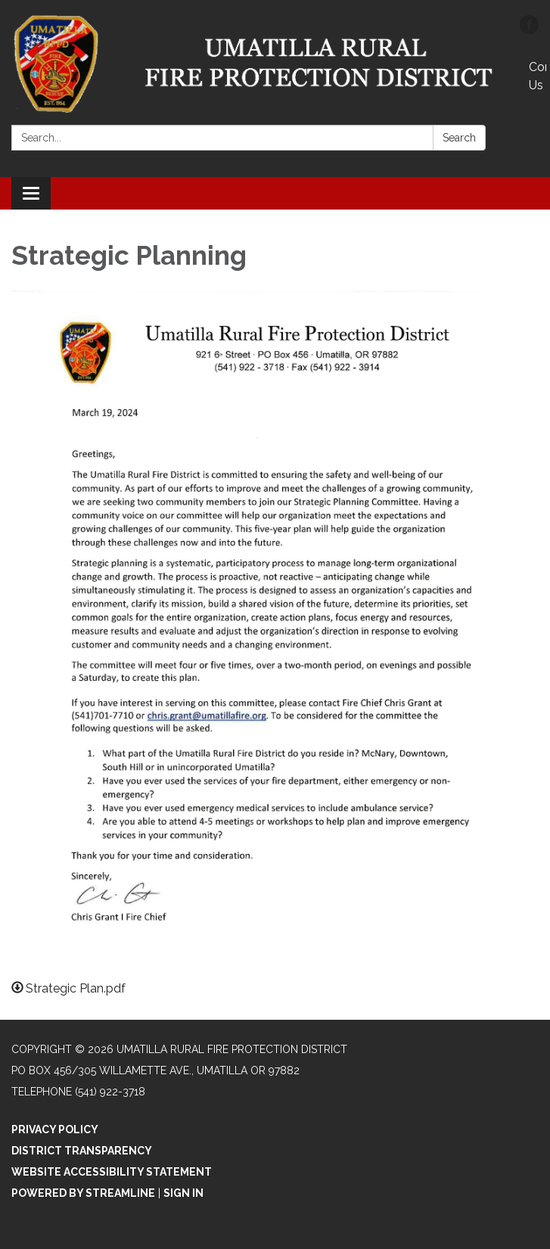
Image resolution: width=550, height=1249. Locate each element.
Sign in (183, 1193)
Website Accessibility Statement (111, 1172)
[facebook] (529, 30)
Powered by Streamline (83, 1193)
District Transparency (81, 1151)
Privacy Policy (54, 1129)
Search (459, 138)
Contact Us (537, 76)
